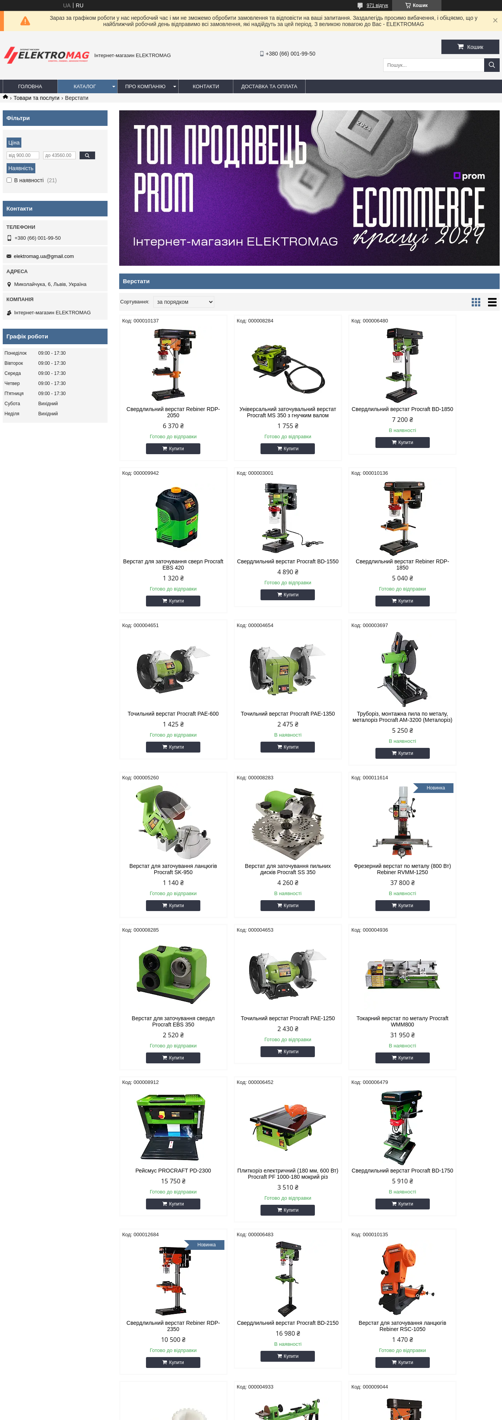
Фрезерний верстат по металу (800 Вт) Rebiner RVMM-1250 (454, 723)
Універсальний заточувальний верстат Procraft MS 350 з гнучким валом (261, 415)
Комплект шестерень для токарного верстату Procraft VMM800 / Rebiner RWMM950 (261, 1195)
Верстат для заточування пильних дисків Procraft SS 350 (357, 723)
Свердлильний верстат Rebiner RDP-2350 (357, 1034)
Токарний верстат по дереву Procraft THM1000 (357, 1192)
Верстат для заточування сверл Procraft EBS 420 (454, 412)
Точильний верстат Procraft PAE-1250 (261, 881)
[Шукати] (492, 65)
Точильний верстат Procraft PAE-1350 (454, 571)
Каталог (85, 86)
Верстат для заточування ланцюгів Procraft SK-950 (261, 723)
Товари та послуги (36, 98)
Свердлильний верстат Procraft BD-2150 (454, 1034)
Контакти (206, 86)
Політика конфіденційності (318, 1412)
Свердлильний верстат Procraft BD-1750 (261, 1034)
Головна (30, 86)
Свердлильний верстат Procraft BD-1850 (357, 412)
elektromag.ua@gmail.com (44, 256)
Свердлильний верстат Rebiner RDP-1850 (261, 571)
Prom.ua (287, 1405)
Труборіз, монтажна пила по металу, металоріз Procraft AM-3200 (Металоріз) (164, 726)
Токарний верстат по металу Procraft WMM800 (357, 881)
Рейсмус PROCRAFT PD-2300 (454, 878)
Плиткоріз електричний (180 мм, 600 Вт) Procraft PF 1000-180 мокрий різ (164, 1037)
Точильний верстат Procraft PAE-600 (357, 571)
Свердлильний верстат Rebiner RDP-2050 (164, 412)
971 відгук (377, 5)
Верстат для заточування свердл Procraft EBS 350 (164, 881)
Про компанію (145, 86)
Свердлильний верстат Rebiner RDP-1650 (454, 1192)
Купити (167, 448)
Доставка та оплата (269, 86)
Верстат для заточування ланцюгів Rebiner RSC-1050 (164, 1192)
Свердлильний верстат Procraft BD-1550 (164, 571)
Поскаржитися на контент (257, 1412)
